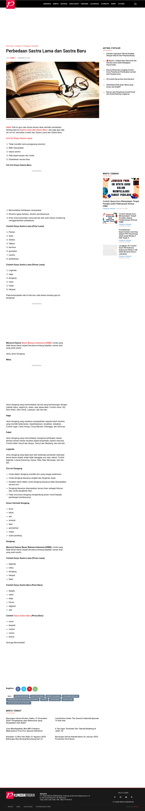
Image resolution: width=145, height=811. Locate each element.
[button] (135, 3)
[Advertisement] (72, 25)
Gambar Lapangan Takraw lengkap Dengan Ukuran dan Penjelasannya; (120, 55)
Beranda (9, 46)
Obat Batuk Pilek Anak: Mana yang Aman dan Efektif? (119, 86)
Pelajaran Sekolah (30, 46)
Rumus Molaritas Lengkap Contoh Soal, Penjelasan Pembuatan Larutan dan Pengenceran (121, 72)
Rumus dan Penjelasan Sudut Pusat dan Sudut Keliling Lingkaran (120, 93)
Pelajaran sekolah (70, 696)
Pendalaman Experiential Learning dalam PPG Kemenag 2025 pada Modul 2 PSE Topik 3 (128, 234)
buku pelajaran (37, 696)
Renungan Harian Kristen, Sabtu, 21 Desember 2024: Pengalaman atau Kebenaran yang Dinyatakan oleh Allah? (26, 720)
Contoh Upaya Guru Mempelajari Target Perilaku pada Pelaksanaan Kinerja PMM (121, 203)
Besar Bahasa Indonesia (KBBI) (36, 343)
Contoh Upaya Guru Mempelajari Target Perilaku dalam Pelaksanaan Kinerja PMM (128, 218)
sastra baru (54, 699)
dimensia (136, 807)
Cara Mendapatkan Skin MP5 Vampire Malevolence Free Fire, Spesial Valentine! (24, 730)
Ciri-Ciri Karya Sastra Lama (19, 138)
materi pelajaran (53, 696)
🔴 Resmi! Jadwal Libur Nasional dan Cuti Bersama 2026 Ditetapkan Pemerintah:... (121, 63)
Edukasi (18, 46)
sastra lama (67, 699)
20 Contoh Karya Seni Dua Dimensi (120, 79)
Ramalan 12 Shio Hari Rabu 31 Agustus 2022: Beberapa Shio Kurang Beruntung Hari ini (26, 738)
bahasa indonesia (21, 696)
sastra (44, 699)
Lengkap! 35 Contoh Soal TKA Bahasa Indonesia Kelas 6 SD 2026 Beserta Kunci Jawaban (128, 250)
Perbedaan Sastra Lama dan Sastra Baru (23, 699)
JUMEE (12, 58)
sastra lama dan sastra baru (19, 703)
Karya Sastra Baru (22, 616)
